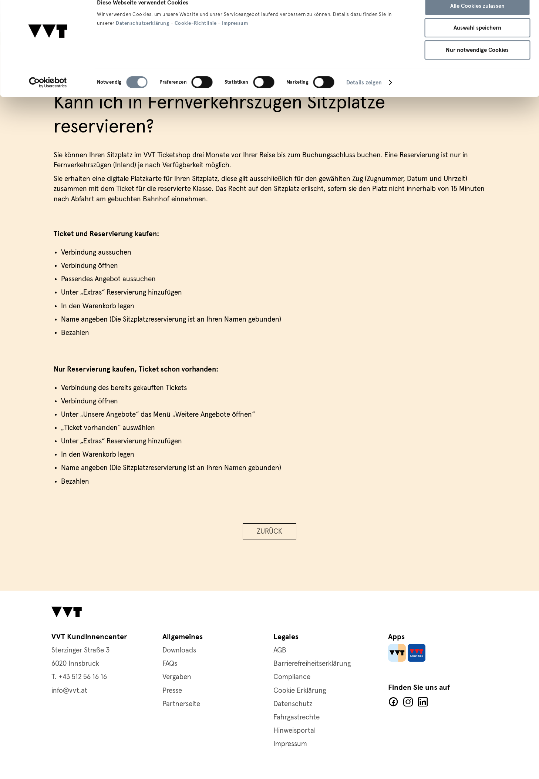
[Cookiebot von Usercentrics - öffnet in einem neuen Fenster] (48, 95)
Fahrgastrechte (296, 717)
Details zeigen (364, 95)
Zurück (269, 533)
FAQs (169, 663)
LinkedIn (422, 702)
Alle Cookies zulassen (477, 18)
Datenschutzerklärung (142, 36)
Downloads (179, 650)
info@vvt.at (69, 690)
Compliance (291, 677)
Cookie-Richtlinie (196, 36)
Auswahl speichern (477, 40)
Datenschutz (292, 704)
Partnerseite (181, 704)
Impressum (235, 36)
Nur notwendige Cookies (477, 62)
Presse (172, 690)
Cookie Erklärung (299, 690)
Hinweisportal (294, 730)
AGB (279, 650)
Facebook (393, 702)
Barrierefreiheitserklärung (312, 663)
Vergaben (176, 677)
